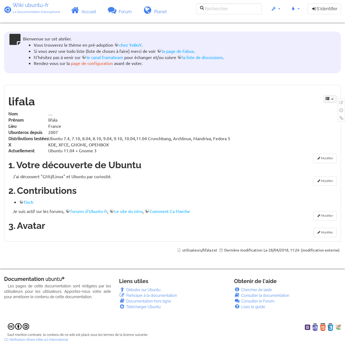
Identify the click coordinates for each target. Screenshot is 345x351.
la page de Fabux (178, 51)
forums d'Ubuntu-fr (88, 211)
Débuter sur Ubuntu (140, 290)
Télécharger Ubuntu (140, 307)
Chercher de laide (253, 290)
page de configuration (92, 63)
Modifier (327, 158)
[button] (275, 11)
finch (28, 202)
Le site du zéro (128, 211)
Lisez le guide (249, 307)
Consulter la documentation (261, 295)
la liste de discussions (202, 57)
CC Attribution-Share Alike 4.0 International (36, 340)
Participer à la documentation (148, 295)
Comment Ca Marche (170, 211)
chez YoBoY (130, 44)
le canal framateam (105, 57)
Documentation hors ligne (145, 301)
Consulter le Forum (254, 301)
